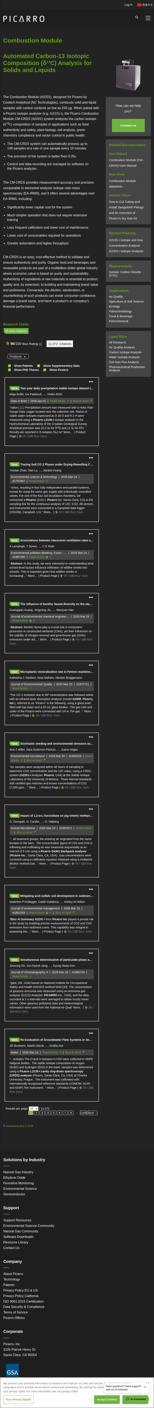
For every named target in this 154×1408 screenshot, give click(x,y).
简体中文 (145, 4)
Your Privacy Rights (18, 1399)
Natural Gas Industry (18, 1172)
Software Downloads (18, 1237)
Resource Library (15, 1242)
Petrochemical (118, 321)
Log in (128, 4)
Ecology (114, 306)
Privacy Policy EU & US (20, 1290)
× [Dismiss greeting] (145, 1387)
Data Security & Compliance (23, 1307)
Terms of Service (15, 1312)
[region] (77, 1392)
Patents (8, 1285)
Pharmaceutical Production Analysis (127, 368)
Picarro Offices (14, 1318)
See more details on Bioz (85, 1125)
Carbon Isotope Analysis (125, 352)
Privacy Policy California (21, 1296)
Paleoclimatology (120, 311)
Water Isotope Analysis (124, 357)
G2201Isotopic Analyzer (126, 251)
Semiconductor (14, 1194)
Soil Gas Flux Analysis (124, 362)
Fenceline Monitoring (18, 1183)
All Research (117, 342)
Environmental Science (20, 1188)
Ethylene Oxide (14, 1177)
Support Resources (17, 1220)
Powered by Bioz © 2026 (18, 1126)
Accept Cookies (107, 1399)
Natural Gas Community (20, 1231)
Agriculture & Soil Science (126, 301)
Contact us (128, 125)
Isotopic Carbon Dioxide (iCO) (125, 273)
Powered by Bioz (12, 91)
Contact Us (11, 1248)
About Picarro (13, 1274)
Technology (11, 1279)
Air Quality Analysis (122, 347)
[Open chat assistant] (136, 1399)
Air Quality (116, 296)
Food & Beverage (121, 316)
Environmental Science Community (28, 1225)
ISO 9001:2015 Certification (23, 1301)
